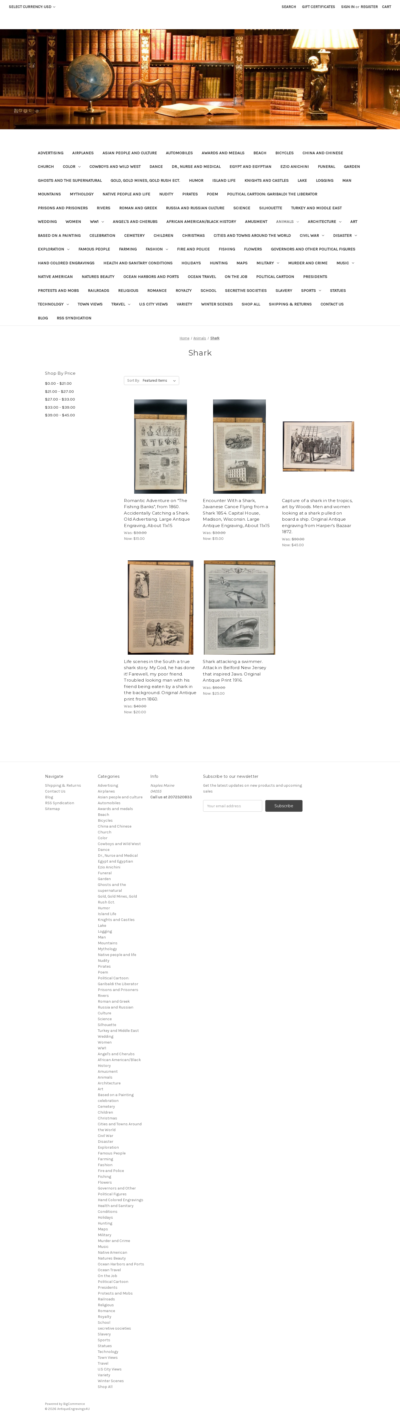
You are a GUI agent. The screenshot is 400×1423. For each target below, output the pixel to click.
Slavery (284, 290)
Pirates (190, 194)
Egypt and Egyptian (250, 166)
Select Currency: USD (32, 6)
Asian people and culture (129, 152)
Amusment (256, 221)
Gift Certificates (318, 6)
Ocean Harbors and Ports (151, 276)
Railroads (98, 290)
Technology (53, 304)
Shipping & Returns (290, 304)
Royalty (184, 290)
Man (346, 180)
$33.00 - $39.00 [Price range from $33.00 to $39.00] (60, 407)
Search (289, 6)
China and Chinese (322, 152)
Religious (128, 290)
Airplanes (83, 152)
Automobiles (179, 152)
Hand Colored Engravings (66, 262)
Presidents (315, 276)
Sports (311, 290)
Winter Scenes (217, 304)
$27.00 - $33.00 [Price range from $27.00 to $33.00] (60, 399)
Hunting (219, 262)
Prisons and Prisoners (63, 207)
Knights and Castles (266, 180)
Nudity (166, 194)
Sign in (347, 6)
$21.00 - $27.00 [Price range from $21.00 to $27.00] (59, 391)
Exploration (53, 249)
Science (241, 207)
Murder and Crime (308, 262)
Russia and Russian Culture (195, 207)
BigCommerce (74, 1404)
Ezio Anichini (294, 166)
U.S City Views (153, 304)
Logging (324, 180)
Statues (338, 290)
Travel (120, 304)
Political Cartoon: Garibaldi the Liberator (272, 194)
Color (72, 166)
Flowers (253, 249)
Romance (157, 290)
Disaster (345, 235)
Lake (302, 180)
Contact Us (332, 304)
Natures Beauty (98, 276)
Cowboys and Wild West (115, 166)
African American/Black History (201, 221)
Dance (156, 166)
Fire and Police (193, 249)
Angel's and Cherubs (135, 221)
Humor (196, 180)
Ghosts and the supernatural (70, 180)
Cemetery (134, 235)
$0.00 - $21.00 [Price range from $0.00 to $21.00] (58, 383)
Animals (287, 221)
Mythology (82, 194)
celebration (102, 235)
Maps (242, 262)
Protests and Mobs (58, 290)
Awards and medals (223, 152)
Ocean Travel (202, 276)
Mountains (49, 194)
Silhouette (270, 207)
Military (267, 262)
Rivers (103, 207)
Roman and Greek (138, 207)
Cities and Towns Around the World (252, 235)
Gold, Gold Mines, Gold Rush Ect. (145, 180)
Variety (184, 304)
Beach (259, 152)
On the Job (236, 276)
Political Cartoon (275, 276)
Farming (128, 249)
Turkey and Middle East (316, 207)
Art (353, 221)
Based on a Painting (59, 235)
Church (46, 166)
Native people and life (126, 194)
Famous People (94, 249)
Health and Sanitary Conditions (137, 262)
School (208, 290)
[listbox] (160, 380)
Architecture (324, 221)
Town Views (90, 304)
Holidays (191, 262)
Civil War (312, 235)
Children (163, 235)
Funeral (326, 166)
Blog (43, 318)
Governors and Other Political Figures (313, 249)
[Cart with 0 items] (386, 7)
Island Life (224, 180)
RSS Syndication (74, 318)
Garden (352, 166)
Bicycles (284, 152)
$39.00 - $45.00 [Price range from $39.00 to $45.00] (60, 415)
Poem (212, 194)
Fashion (157, 249)
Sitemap (52, 808)
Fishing (227, 249)
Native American (55, 276)
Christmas (193, 235)
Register (369, 6)
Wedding (47, 221)
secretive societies (246, 290)
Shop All (251, 304)
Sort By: (133, 380)
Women (73, 221)
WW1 (97, 221)
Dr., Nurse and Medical (196, 166)
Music (345, 262)
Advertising (50, 152)
